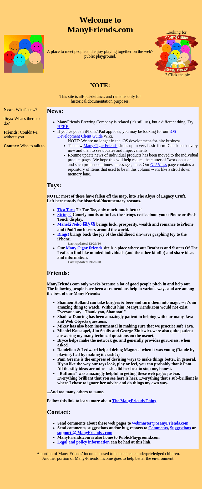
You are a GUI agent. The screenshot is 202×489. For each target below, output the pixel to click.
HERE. (63, 126)
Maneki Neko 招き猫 (76, 224)
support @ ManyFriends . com (84, 432)
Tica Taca (66, 210)
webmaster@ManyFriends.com (160, 423)
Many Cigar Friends (101, 145)
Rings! (63, 234)
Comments (158, 428)
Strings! (64, 214)
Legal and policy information (83, 442)
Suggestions (180, 428)
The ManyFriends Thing (134, 401)
